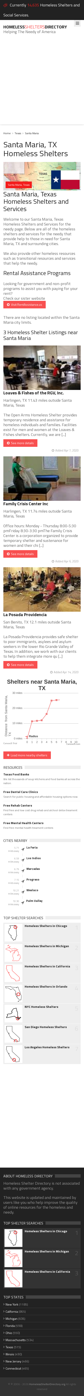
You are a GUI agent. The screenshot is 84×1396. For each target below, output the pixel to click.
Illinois (10, 1354)
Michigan (11, 1318)
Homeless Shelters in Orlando (46, 987)
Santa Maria (32, 133)
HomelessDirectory (35, 26)
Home (7, 133)
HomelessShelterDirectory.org (47, 1384)
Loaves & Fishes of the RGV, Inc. (33, 392)
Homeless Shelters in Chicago (46, 926)
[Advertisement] (42, 82)
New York (12, 1304)
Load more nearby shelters (27, 755)
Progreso (32, 879)
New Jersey (13, 1361)
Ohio (9, 1332)
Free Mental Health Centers (23, 823)
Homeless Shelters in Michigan (47, 946)
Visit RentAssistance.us (24, 304)
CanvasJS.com (73, 744)
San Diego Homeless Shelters (46, 1027)
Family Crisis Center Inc (25, 503)
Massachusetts (16, 1340)
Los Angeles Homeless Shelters (47, 1047)
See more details (20, 443)
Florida (10, 1325)
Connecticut (13, 1368)
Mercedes (33, 869)
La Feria (32, 847)
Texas (18, 133)
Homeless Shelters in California (47, 966)
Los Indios (33, 858)
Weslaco (32, 890)
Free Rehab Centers (17, 805)
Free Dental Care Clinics (20, 792)
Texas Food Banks (16, 774)
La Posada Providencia (25, 614)
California (12, 1311)
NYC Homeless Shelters (41, 1007)
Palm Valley (34, 901)
